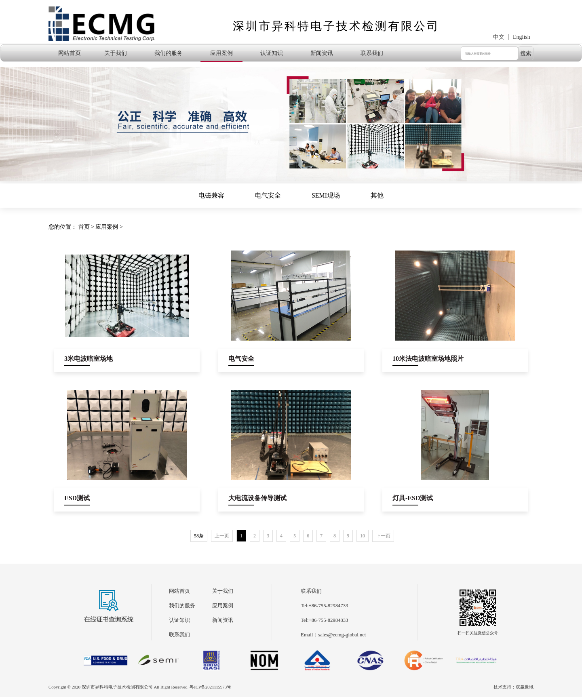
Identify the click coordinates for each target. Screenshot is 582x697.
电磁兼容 (211, 195)
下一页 (383, 536)
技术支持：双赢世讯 (513, 686)
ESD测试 (77, 498)
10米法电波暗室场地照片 (428, 358)
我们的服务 (168, 53)
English (521, 37)
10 (362, 536)
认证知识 (271, 53)
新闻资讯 (321, 53)
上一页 (222, 536)
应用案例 (221, 53)
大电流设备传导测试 (257, 498)
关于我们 (115, 53)
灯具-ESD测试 (412, 498)
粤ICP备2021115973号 (210, 686)
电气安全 (268, 195)
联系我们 (372, 53)
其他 (377, 195)
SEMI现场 (326, 195)
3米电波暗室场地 (88, 358)
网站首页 (69, 53)
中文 (498, 37)
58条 (199, 536)
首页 (84, 227)
